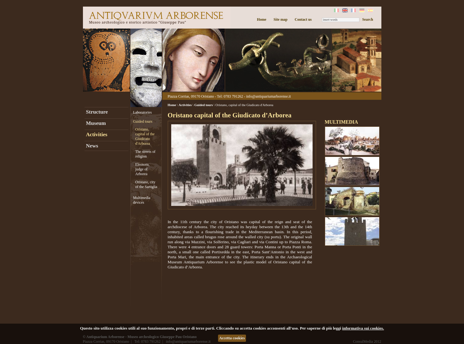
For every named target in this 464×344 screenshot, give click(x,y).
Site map (280, 19)
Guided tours (142, 121)
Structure (97, 112)
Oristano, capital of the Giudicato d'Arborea (145, 136)
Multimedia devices (141, 200)
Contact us (303, 19)
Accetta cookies (232, 338)
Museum (96, 123)
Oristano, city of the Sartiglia (146, 184)
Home (261, 19)
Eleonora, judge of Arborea (142, 169)
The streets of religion (145, 154)
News (92, 146)
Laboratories (142, 112)
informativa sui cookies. (363, 328)
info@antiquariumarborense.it (268, 96)
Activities (96, 134)
